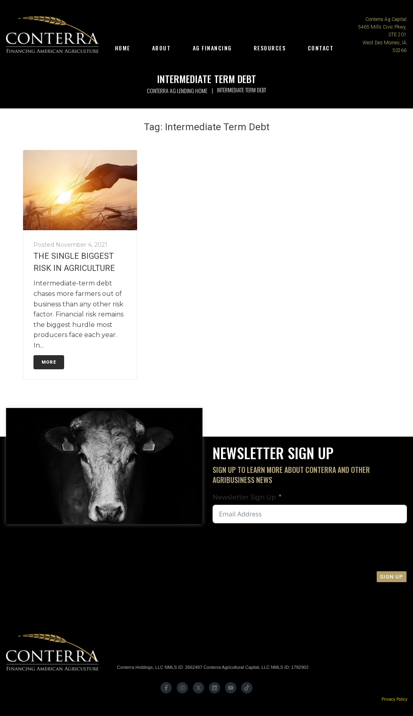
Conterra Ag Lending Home (177, 90)
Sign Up (391, 577)
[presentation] (346, 547)
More (49, 362)
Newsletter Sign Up (244, 497)
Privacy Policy (394, 699)
